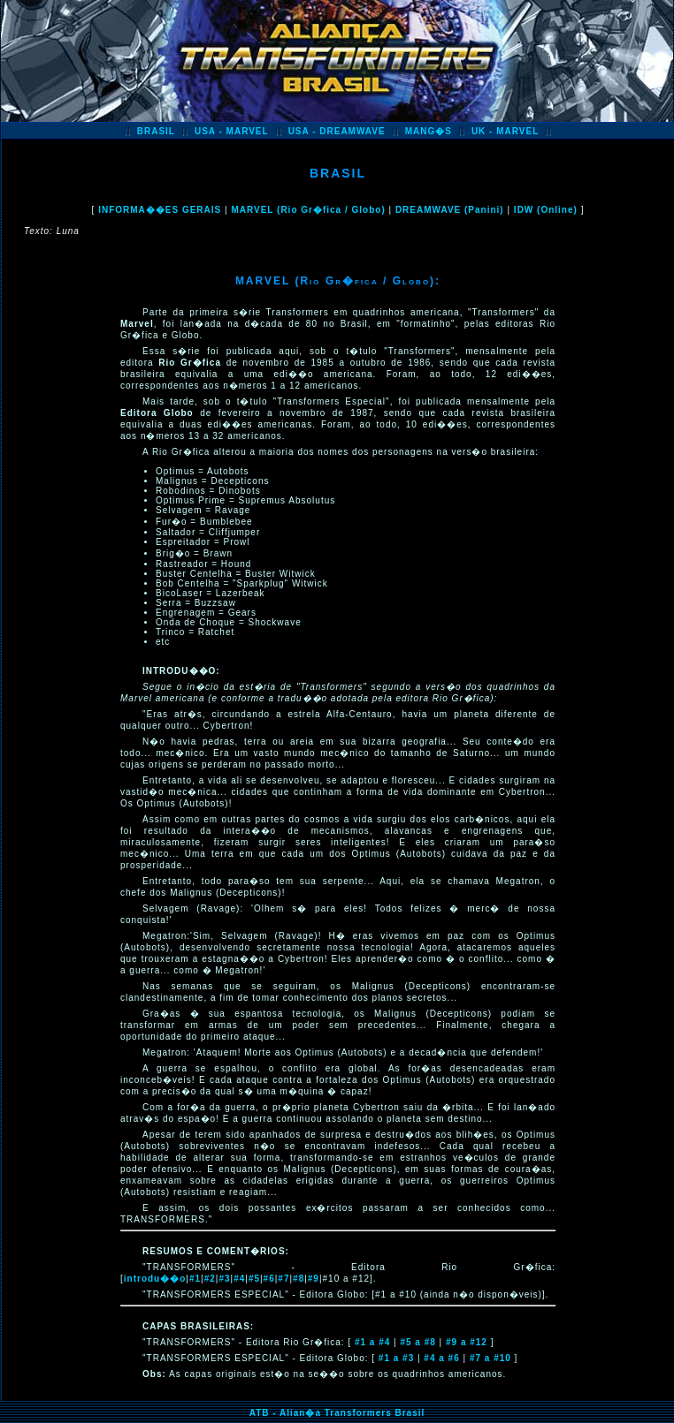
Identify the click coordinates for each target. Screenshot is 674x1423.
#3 (224, 1278)
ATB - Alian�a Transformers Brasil (337, 1413)
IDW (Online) (546, 210)
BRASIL (156, 131)
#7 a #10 (490, 1358)
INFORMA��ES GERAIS (159, 210)
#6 (269, 1278)
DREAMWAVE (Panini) (449, 210)
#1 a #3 (396, 1358)
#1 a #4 (372, 1342)
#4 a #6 (441, 1358)
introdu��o (155, 1278)
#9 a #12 (466, 1342)
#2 (210, 1278)
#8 (298, 1278)
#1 (195, 1278)
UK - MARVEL (505, 131)
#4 (239, 1278)
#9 (313, 1278)
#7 (283, 1278)
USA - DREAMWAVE (337, 131)
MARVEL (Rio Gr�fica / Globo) (308, 210)
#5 (254, 1278)
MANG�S (428, 131)
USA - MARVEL (232, 131)
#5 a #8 (417, 1342)
